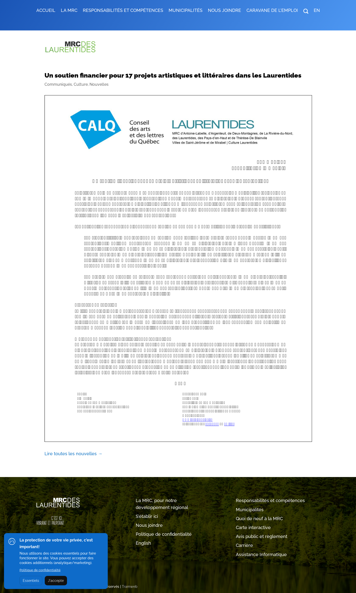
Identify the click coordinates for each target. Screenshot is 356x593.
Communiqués (58, 84)
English (143, 543)
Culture (81, 84)
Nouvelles (99, 84)
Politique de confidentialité (164, 534)
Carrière (244, 545)
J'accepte (56, 581)
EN (317, 11)
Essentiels (31, 581)
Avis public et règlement (261, 536)
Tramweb (129, 587)
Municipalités (250, 509)
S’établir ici (147, 516)
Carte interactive (253, 527)
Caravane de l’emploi (272, 11)
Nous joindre (224, 11)
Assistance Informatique (261, 554)
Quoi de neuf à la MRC (259, 518)
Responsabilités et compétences (270, 500)
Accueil (45, 11)
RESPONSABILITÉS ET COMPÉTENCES (123, 11)
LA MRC (69, 11)
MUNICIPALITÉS (185, 11)
